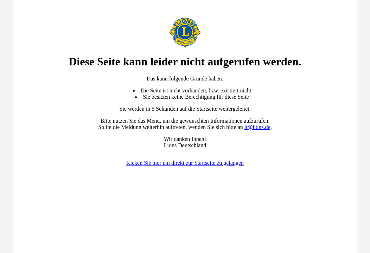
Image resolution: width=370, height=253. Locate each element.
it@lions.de (257, 127)
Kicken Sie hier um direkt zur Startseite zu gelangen (185, 163)
